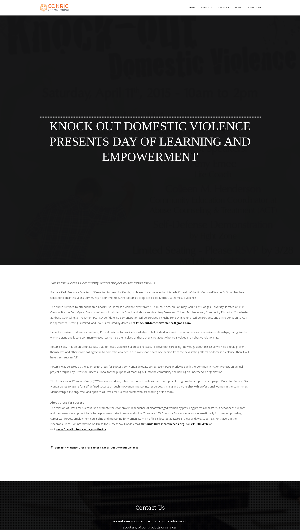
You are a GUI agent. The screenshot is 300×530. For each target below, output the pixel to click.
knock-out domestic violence (120, 447)
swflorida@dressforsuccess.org (162, 424)
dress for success (90, 447)
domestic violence (66, 447)
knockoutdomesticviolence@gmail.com (163, 323)
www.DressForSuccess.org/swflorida (81, 429)
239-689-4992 (199, 424)
